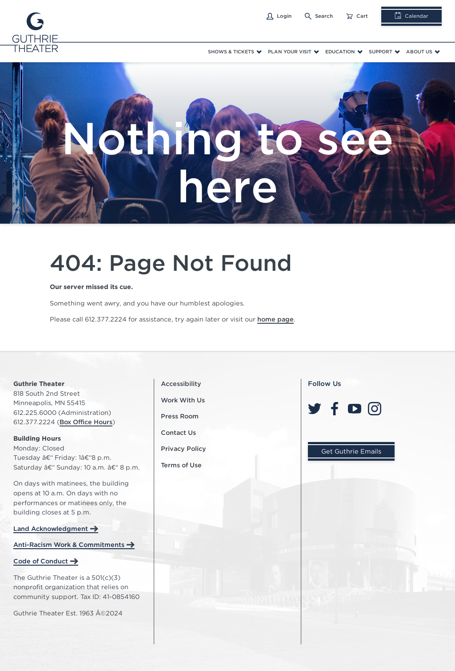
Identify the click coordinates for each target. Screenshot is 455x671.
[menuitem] (234, 52)
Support (380, 52)
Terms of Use (181, 465)
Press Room (180, 416)
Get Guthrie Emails (351, 451)
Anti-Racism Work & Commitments (68, 544)
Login (279, 16)
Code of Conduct (40, 561)
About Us (419, 52)
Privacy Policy (183, 448)
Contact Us (178, 432)
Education (340, 52)
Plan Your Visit (289, 52)
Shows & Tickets (231, 52)
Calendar (411, 16)
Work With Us (183, 400)
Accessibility (181, 383)
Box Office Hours (86, 422)
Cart (357, 16)
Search (319, 16)
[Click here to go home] (31, 31)
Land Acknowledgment (50, 528)
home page (275, 319)
